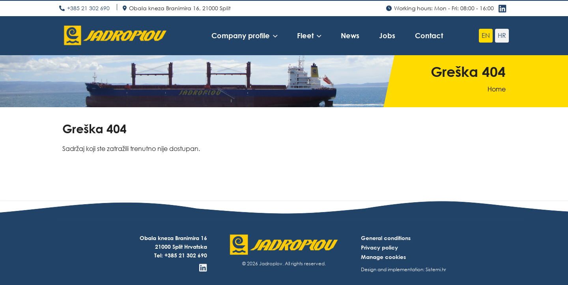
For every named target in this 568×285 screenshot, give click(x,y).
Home (497, 89)
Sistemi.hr (436, 269)
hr (502, 35)
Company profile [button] (240, 35)
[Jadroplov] (115, 35)
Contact (429, 35)
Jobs (387, 35)
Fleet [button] (305, 35)
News (350, 35)
